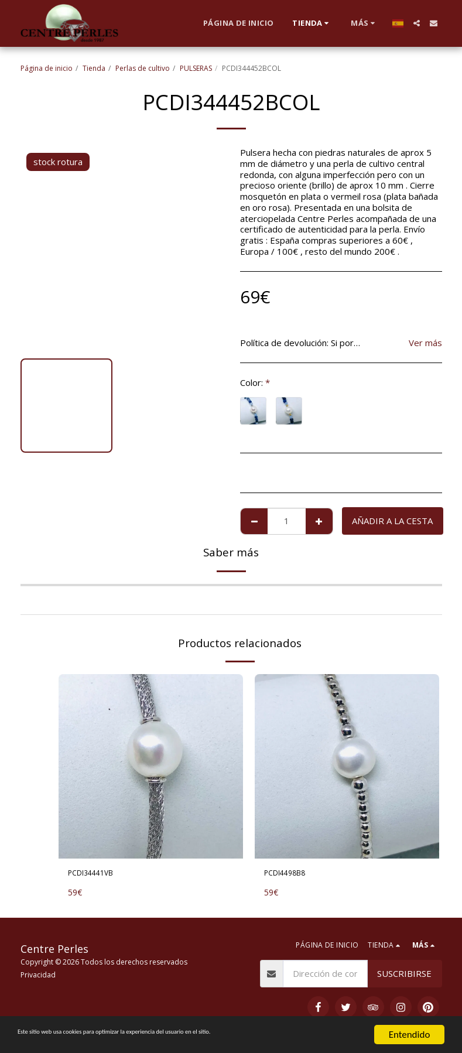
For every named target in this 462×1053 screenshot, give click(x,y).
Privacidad (38, 978)
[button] (417, 23)
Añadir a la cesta (392, 520)
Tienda (94, 68)
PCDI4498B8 (290, 874)
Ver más (425, 342)
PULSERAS (196, 68)
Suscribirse (404, 976)
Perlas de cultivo (142, 68)
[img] (151, 766)
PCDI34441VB (97, 874)
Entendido (409, 1034)
